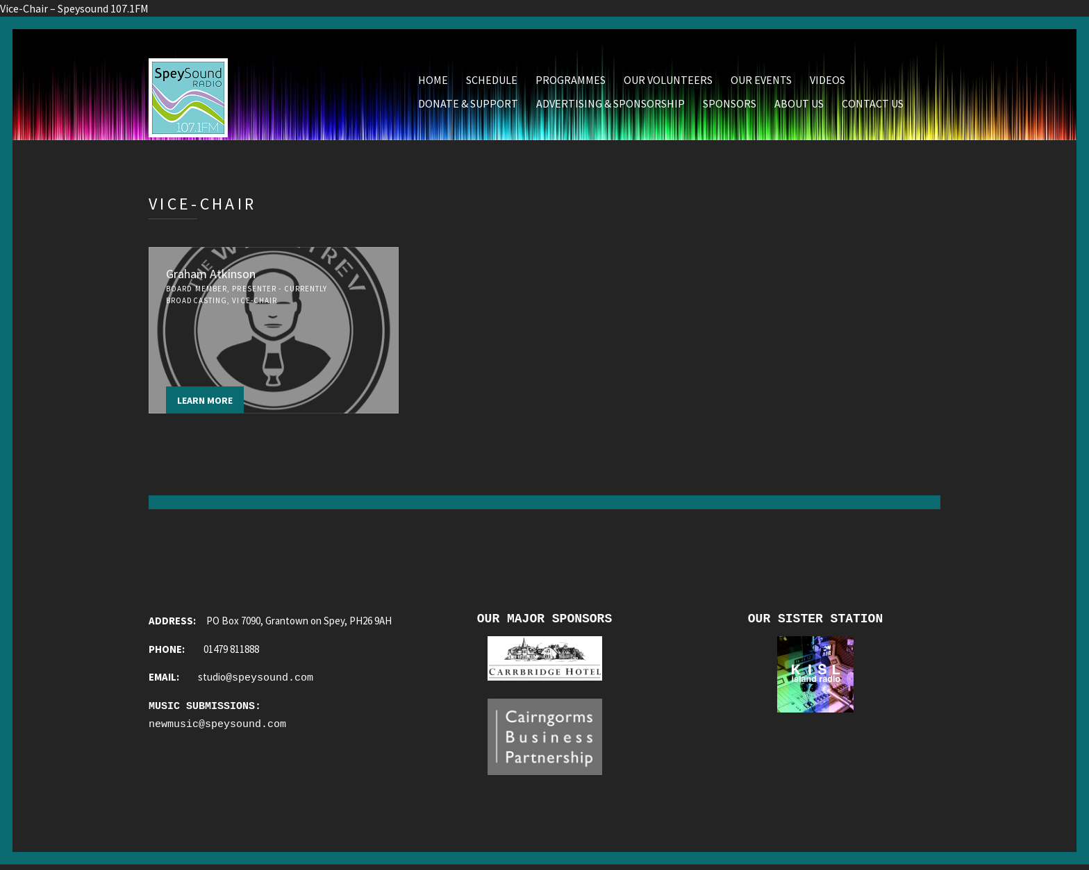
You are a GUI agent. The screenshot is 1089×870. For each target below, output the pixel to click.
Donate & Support (468, 105)
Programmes (570, 81)
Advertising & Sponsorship (610, 105)
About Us (799, 105)
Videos (827, 81)
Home (433, 81)
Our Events (761, 81)
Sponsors (729, 105)
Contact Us (873, 105)
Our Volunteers (668, 81)
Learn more (205, 401)
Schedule (491, 81)
